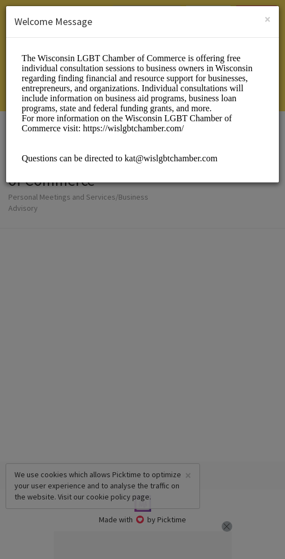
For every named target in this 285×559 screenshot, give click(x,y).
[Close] (267, 19)
